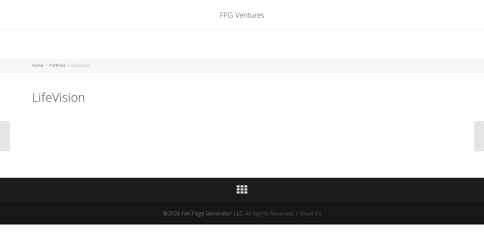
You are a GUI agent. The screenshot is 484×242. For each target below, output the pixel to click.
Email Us (310, 213)
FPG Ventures (242, 15)
